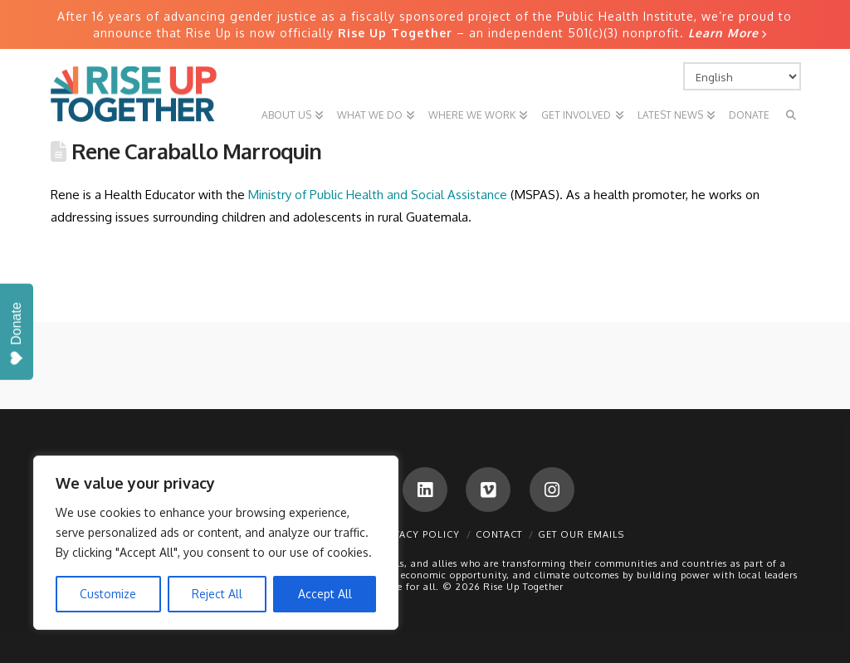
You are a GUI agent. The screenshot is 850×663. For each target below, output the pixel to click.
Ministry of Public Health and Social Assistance (377, 194)
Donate (16, 334)
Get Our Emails (581, 534)
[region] (215, 543)
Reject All (217, 594)
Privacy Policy (418, 534)
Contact (499, 534)
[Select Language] (742, 76)
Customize (108, 594)
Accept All (325, 594)
